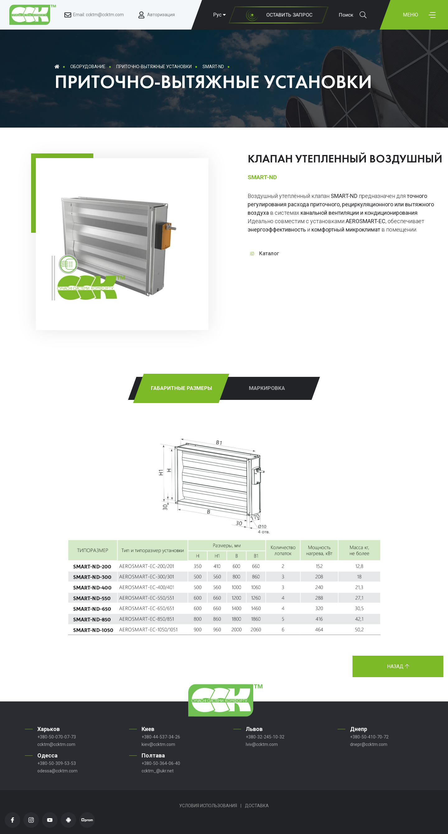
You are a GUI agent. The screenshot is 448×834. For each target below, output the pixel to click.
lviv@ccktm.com (262, 744)
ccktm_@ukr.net (158, 770)
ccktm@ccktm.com (56, 744)
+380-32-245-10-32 (265, 736)
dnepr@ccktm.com (368, 744)
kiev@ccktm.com (158, 744)
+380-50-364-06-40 (161, 763)
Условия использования (208, 805)
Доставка (257, 805)
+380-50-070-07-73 (56, 736)
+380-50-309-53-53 (56, 763)
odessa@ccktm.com (57, 770)
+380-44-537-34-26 (161, 736)
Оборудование (87, 66)
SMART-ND (213, 66)
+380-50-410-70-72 (369, 736)
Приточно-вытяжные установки (154, 66)
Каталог (269, 253)
